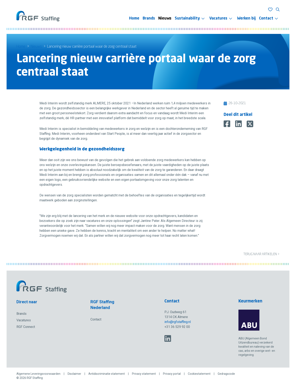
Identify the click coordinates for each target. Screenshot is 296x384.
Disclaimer (74, 373)
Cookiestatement (199, 373)
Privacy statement (144, 373)
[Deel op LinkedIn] (238, 124)
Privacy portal (172, 373)
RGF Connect (25, 327)
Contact (266, 18)
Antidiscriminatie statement (106, 373)
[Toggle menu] (203, 18)
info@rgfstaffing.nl (177, 322)
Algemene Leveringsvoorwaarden (38, 373)
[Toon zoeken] (278, 9)
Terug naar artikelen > (261, 254)
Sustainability (187, 18)
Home (134, 18)
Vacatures (218, 18)
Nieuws (164, 18)
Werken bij (246, 18)
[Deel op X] (250, 124)
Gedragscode (226, 373)
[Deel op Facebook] (227, 124)
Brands (149, 18)
